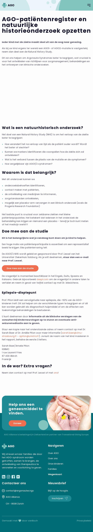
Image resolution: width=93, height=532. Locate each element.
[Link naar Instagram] (8, 476)
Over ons (53, 458)
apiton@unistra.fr (29, 336)
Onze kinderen (55, 463)
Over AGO (53, 453)
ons (56, 372)
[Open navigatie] (89, 5)
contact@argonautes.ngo (20, 490)
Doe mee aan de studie (20, 268)
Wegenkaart (55, 474)
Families (52, 469)
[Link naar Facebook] (13, 476)
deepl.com (42, 279)
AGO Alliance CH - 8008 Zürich (15, 500)
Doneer (17, 423)
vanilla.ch (33, 520)
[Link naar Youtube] (18, 476)
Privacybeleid (84, 520)
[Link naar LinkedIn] (3, 476)
